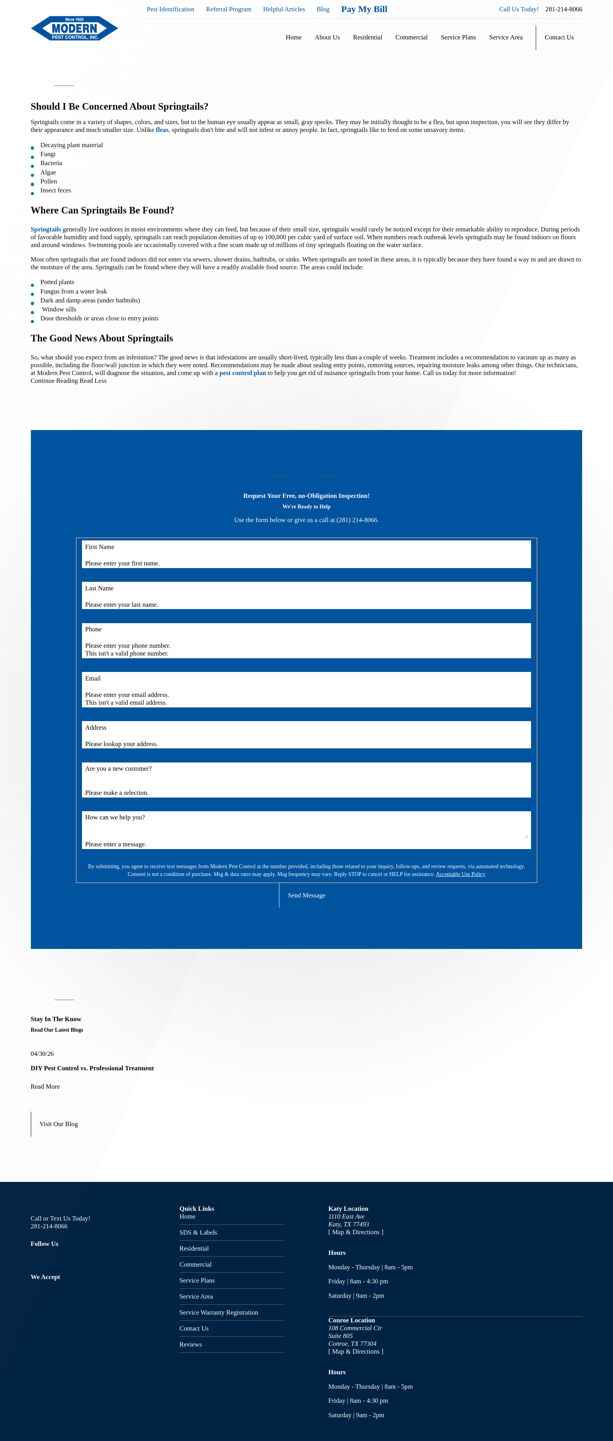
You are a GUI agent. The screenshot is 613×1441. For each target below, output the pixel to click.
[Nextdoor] (101, 1258)
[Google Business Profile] (79, 1258)
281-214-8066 (564, 9)
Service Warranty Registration (218, 1312)
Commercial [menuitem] (412, 37)
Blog (323, 9)
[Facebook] (35, 1258)
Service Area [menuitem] (506, 37)
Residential (194, 1248)
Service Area (196, 1296)
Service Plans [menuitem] (458, 37)
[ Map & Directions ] (356, 1232)
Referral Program (228, 9)
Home (187, 1216)
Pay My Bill (364, 9)
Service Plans (197, 1280)
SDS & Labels (198, 1232)
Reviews (190, 1344)
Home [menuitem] (294, 37)
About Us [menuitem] (327, 37)
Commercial (195, 1264)
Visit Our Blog (58, 1124)
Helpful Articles (284, 9)
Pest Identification (170, 9)
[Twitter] (57, 1258)
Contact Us (559, 37)
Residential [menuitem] (367, 37)
